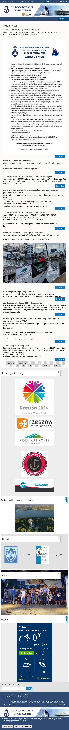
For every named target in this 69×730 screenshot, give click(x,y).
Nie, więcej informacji (23, 726)
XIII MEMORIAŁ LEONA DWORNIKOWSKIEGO (24, 213)
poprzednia (23, 363)
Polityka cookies (16, 701)
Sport (43, 701)
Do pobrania (54, 701)
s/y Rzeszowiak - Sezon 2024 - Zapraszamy (22, 303)
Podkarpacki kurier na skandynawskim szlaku (24, 233)
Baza (47, 701)
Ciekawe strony (26, 2)
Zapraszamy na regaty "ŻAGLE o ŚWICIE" (22, 30)
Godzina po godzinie (25, 677)
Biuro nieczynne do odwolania (17, 161)
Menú (63, 19)
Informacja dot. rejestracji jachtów (18, 292)
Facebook (5, 2)
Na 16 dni (22, 679)
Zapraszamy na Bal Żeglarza (16, 346)
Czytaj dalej (60, 157)
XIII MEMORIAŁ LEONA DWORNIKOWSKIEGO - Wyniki (27, 177)
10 (30, 365)
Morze (30, 701)
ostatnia (57, 365)
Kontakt (61, 701)
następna (45, 365)
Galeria (14, 2)
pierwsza (10, 363)
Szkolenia (37, 701)
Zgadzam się (7, 726)
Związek (24, 701)
